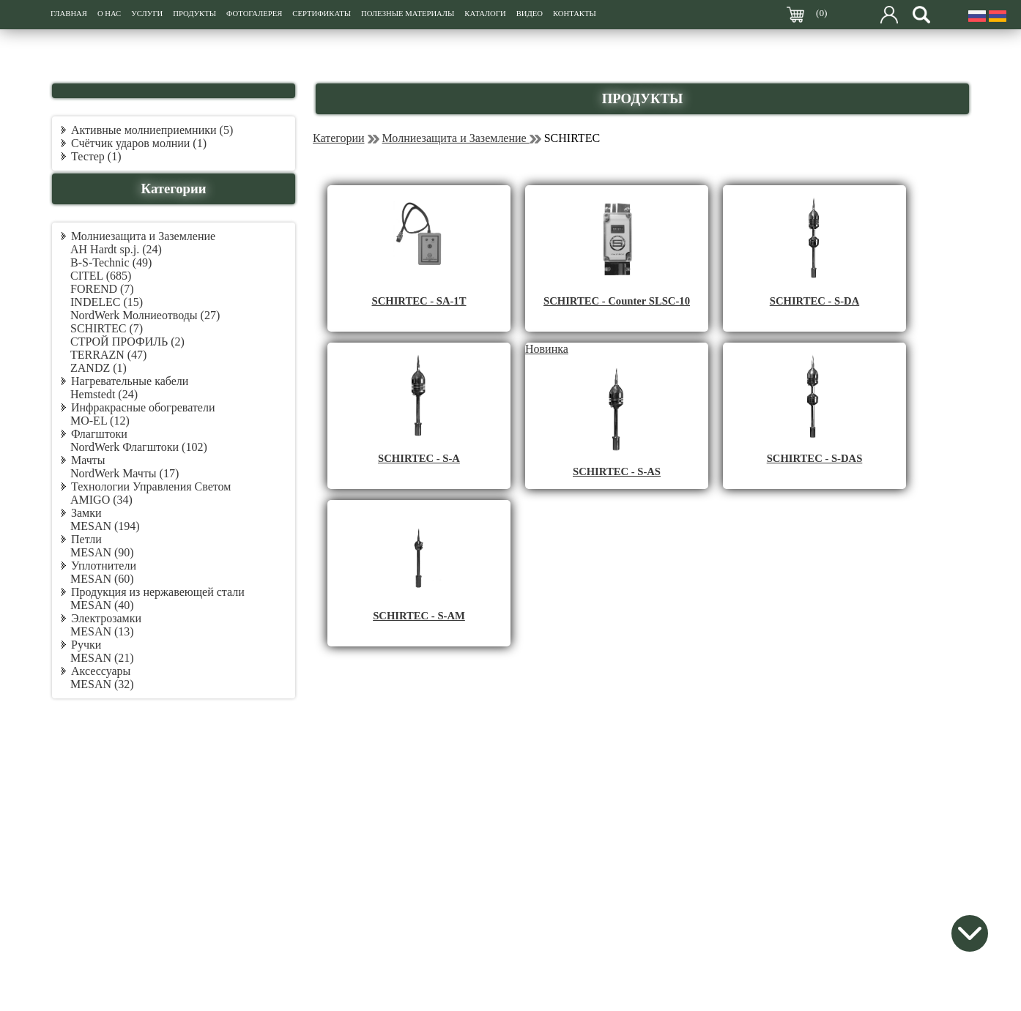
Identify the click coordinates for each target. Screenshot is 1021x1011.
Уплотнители (103, 565)
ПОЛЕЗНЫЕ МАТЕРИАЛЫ (407, 14)
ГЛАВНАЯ (69, 14)
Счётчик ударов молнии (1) (139, 143)
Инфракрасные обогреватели (143, 407)
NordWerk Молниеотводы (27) (145, 315)
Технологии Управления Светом (151, 486)
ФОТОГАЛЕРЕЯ (254, 14)
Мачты (88, 460)
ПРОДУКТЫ (194, 14)
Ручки (86, 644)
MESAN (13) (102, 631)
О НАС (109, 14)
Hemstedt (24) (104, 394)
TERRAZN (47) (108, 354)
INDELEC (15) (106, 302)
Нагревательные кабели (129, 381)
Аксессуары (100, 671)
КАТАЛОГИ (484, 14)
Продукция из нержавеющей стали (158, 592)
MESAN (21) (102, 658)
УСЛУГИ (147, 14)
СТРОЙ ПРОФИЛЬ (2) (127, 341)
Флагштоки (99, 434)
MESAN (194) (105, 526)
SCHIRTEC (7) (106, 328)
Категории (339, 138)
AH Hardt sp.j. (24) (116, 249)
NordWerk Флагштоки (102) (138, 447)
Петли (86, 539)
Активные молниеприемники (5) (152, 130)
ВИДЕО (529, 14)
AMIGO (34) (101, 499)
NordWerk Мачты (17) (124, 473)
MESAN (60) (102, 578)
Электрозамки (106, 618)
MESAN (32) (102, 684)
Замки (86, 513)
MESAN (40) (102, 605)
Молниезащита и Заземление (143, 236)
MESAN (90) (102, 552)
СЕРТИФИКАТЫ (321, 14)
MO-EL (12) (100, 420)
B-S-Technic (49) (111, 262)
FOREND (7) (102, 289)
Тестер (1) (96, 156)
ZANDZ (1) (98, 368)
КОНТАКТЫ (574, 14)
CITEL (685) (100, 275)
